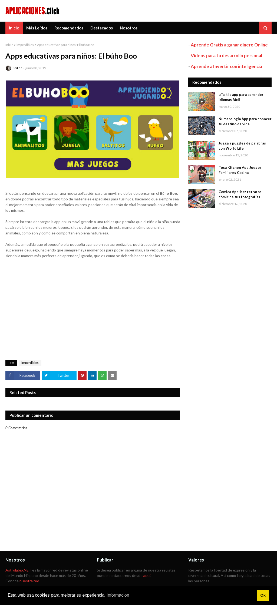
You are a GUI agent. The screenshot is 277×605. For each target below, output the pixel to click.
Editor (17, 68)
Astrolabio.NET (18, 570)
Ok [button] (262, 595)
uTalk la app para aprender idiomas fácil (241, 97)
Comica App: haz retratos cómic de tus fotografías (240, 194)
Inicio (9, 45)
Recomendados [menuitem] (68, 27)
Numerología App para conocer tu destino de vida (245, 121)
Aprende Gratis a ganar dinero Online (229, 45)
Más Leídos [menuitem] (36, 27)
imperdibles (25, 45)
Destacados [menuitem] (101, 27)
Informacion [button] (118, 595)
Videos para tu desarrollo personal (226, 55)
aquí (146, 575)
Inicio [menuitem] (14, 27)
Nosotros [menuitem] (128, 27)
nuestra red (29, 581)
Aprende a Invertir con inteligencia (226, 66)
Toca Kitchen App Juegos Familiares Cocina (240, 170)
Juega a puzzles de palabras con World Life (242, 146)
